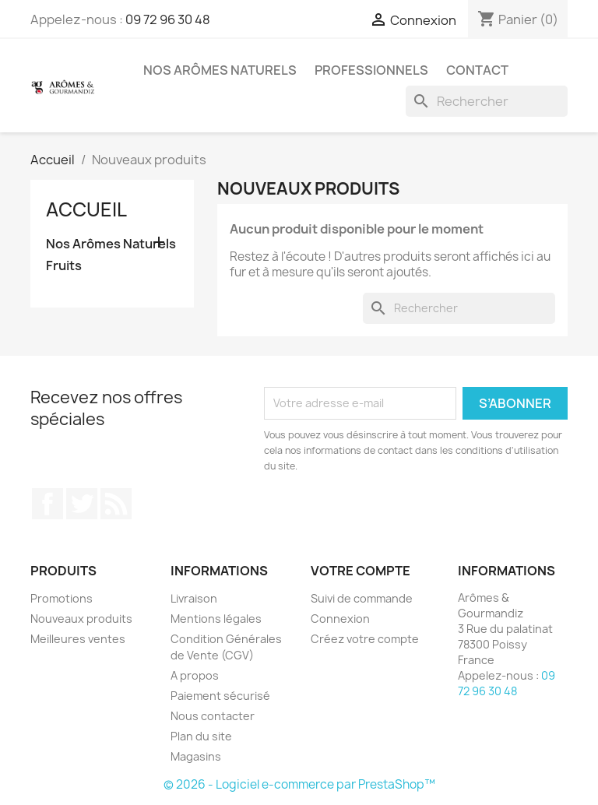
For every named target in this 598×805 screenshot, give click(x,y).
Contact (477, 70)
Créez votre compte (365, 638)
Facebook (47, 503)
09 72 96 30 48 (167, 19)
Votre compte (360, 570)
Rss (116, 503)
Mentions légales (216, 618)
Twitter (81, 503)
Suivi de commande (362, 598)
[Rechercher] (487, 101)
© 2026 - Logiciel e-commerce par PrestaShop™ (299, 784)
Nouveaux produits (81, 618)
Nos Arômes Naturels (220, 70)
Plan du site (201, 736)
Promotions (61, 598)
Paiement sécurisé (220, 695)
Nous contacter (213, 715)
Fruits (64, 266)
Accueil (86, 209)
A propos (195, 675)
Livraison (194, 598)
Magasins (196, 756)
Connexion (340, 618)
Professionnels (371, 70)
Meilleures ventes (77, 638)
